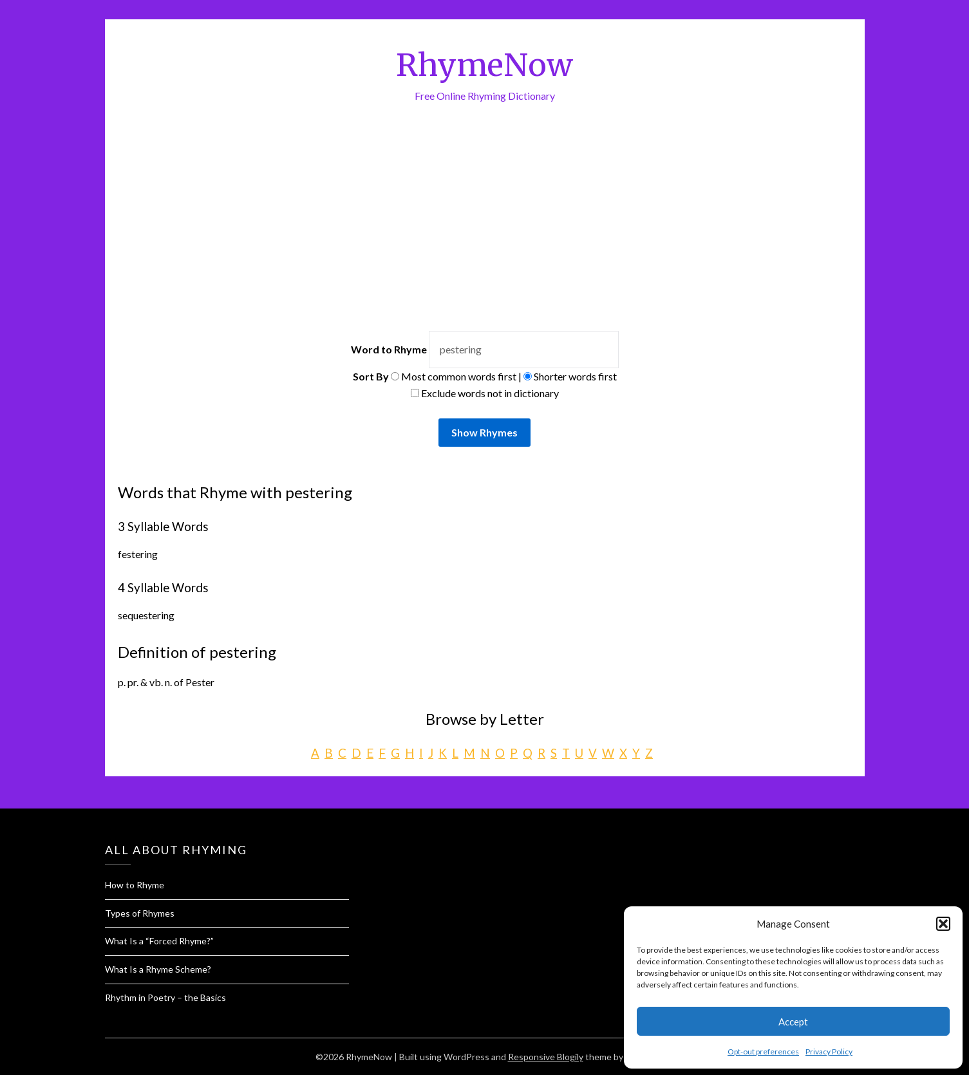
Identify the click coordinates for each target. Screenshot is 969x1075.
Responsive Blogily (545, 1056)
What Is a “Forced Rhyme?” (159, 940)
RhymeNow (484, 65)
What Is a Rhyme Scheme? (158, 969)
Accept (793, 1021)
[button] (943, 923)
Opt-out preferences (763, 1051)
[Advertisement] (485, 200)
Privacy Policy (828, 1051)
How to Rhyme (134, 884)
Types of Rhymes (139, 913)
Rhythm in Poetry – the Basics (165, 997)
